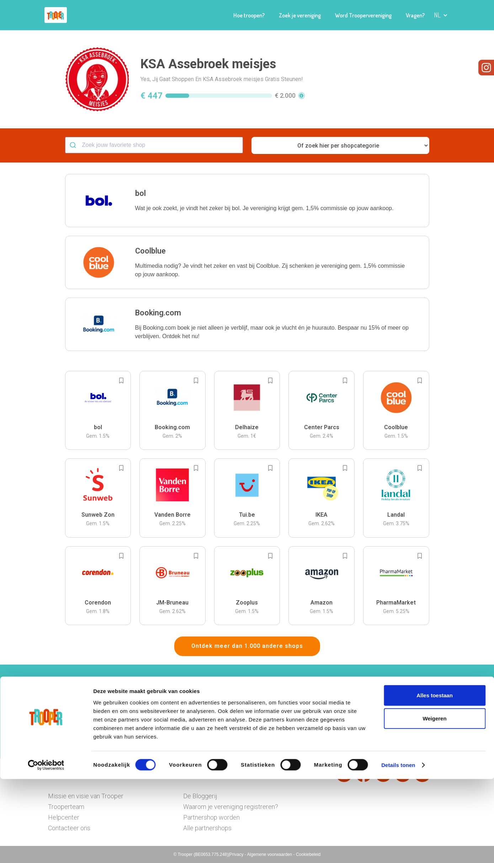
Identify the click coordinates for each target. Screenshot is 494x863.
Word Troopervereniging (363, 15)
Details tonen (398, 849)
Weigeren (434, 802)
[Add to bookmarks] (121, 380)
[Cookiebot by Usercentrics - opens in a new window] (46, 849)
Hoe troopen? (249, 15)
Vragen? (415, 15)
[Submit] (73, 145)
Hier (169, 725)
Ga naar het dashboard (320, 736)
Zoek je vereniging (300, 15)
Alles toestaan (434, 779)
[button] (441, 15)
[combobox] (154, 145)
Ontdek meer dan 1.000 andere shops (247, 646)
